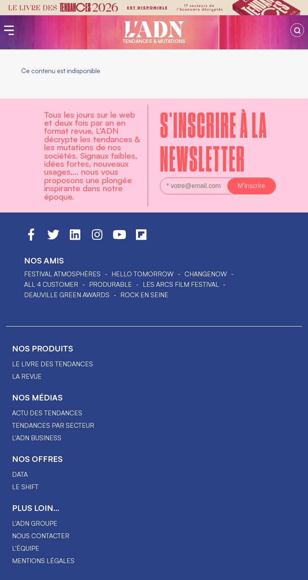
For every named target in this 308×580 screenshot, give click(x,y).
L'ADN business (36, 438)
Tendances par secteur (53, 425)
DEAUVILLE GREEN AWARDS (66, 295)
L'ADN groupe (34, 523)
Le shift (25, 487)
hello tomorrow (142, 274)
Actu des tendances (47, 413)
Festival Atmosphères (62, 274)
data (20, 474)
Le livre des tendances (52, 364)
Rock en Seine (144, 295)
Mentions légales (43, 561)
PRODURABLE (110, 284)
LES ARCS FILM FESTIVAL (181, 284)
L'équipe (25, 548)
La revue (27, 376)
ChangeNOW (205, 274)
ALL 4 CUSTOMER (51, 284)
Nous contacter (40, 536)
